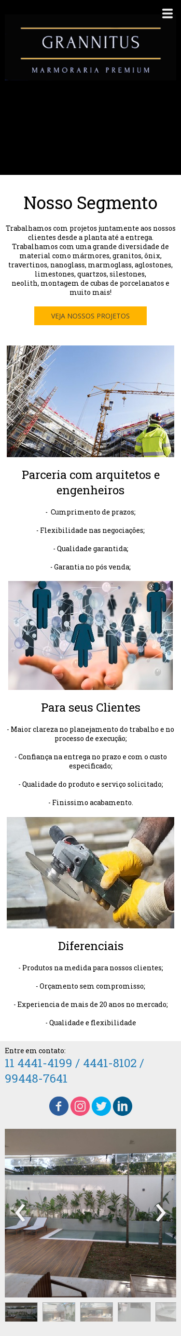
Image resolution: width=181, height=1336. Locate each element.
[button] (90, 315)
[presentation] (20, 1213)
